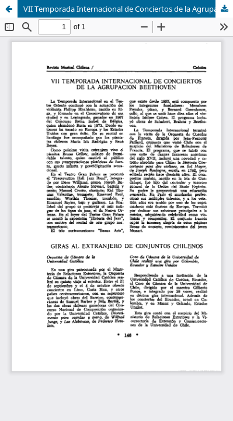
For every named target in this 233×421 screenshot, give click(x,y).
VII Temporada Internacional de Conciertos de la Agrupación (127, 9)
